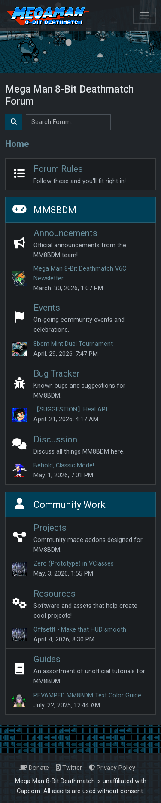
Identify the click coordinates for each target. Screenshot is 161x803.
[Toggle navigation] (144, 16)
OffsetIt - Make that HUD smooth (79, 629)
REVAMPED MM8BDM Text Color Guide (87, 695)
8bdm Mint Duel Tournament (73, 344)
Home (17, 144)
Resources (54, 593)
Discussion (55, 439)
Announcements (65, 233)
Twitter (69, 768)
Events (46, 307)
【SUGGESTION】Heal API (70, 409)
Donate (34, 768)
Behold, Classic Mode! (63, 465)
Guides (47, 659)
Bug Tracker (56, 373)
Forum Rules (58, 169)
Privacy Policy (112, 768)
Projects (50, 528)
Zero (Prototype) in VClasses (73, 563)
